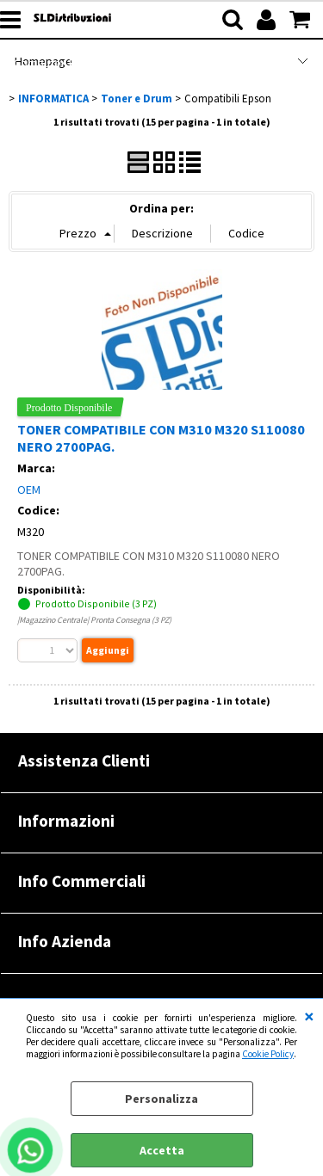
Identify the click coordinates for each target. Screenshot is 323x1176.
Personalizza (161, 1098)
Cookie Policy (268, 1054)
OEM (28, 489)
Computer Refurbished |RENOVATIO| (110, 63)
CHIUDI (309, 1016)
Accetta (162, 1150)
